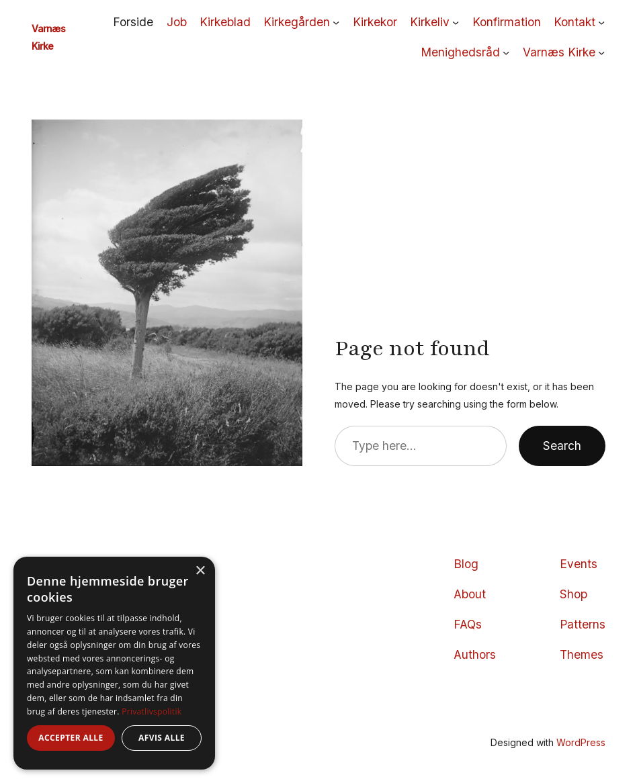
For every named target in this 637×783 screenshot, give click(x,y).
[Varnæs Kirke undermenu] (601, 52)
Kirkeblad (225, 22)
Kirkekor (375, 22)
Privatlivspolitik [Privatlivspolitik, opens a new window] (151, 711)
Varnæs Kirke (559, 52)
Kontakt (574, 22)
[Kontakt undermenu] (601, 22)
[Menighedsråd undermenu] (506, 52)
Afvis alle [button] (161, 737)
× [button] (200, 571)
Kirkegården (296, 22)
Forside (133, 22)
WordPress (580, 742)
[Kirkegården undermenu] (336, 22)
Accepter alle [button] (70, 737)
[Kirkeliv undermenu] (455, 22)
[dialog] (114, 663)
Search (562, 446)
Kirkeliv (430, 22)
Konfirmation (506, 22)
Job (177, 22)
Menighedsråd (460, 52)
